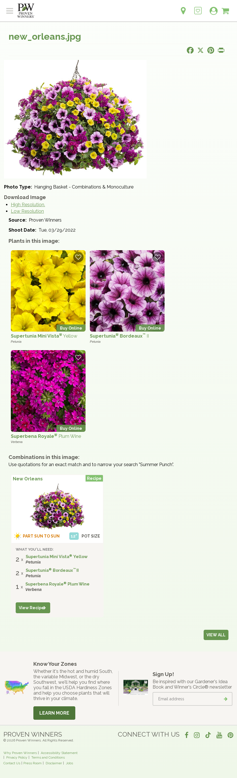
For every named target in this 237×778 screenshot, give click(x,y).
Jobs (69, 763)
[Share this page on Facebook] (190, 50)
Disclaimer (54, 763)
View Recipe (31, 607)
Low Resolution (27, 211)
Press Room (32, 763)
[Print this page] (221, 50)
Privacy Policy (16, 757)
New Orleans (28, 479)
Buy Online (71, 328)
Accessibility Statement (59, 753)
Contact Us (11, 763)
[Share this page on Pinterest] (211, 50)
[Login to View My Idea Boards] (198, 7)
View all (216, 635)
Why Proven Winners (20, 753)
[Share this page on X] (200, 50)
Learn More (54, 713)
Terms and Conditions (48, 757)
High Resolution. (28, 204)
